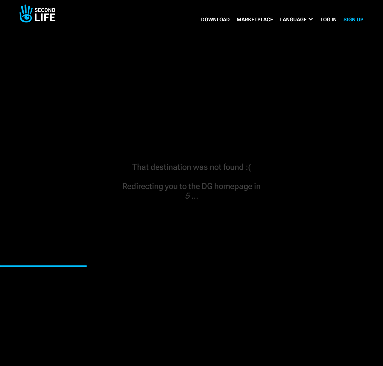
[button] (297, 19)
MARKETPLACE (255, 19)
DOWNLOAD (215, 19)
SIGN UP (354, 19)
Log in (328, 19)
